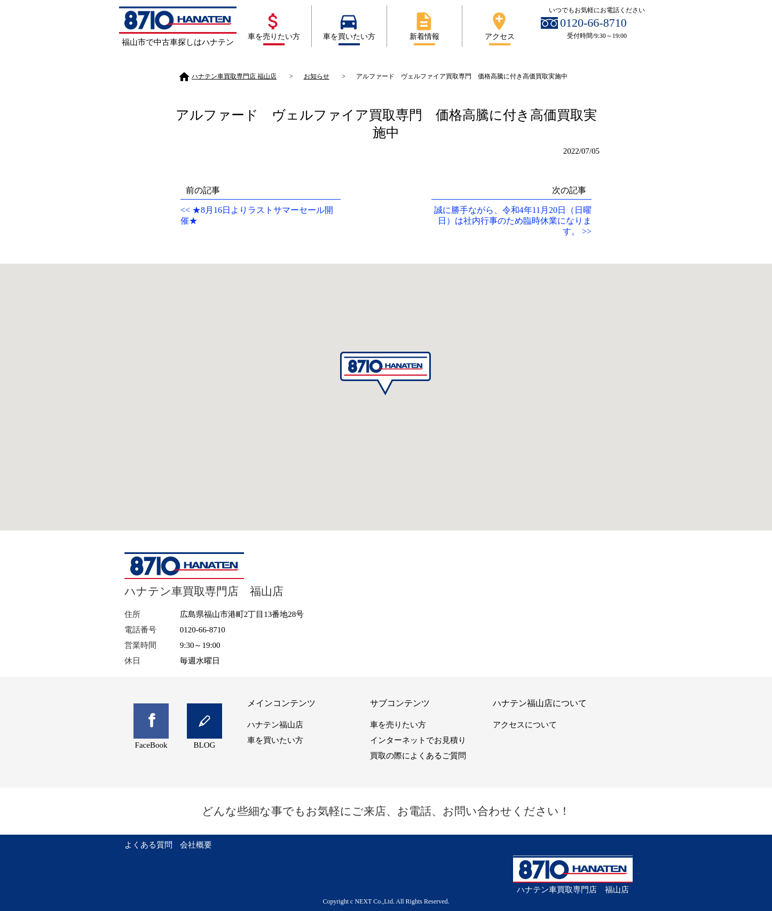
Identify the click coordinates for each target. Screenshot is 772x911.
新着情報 (424, 26)
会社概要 (196, 845)
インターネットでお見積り (418, 740)
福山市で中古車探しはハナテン (178, 42)
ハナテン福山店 (275, 724)
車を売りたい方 (273, 26)
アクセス (499, 26)
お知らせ (316, 76)
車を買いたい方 (348, 26)
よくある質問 (148, 845)
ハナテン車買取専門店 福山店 (227, 76)
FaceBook (151, 745)
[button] (386, 373)
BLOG (205, 745)
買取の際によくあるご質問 (418, 755)
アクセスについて (525, 724)
